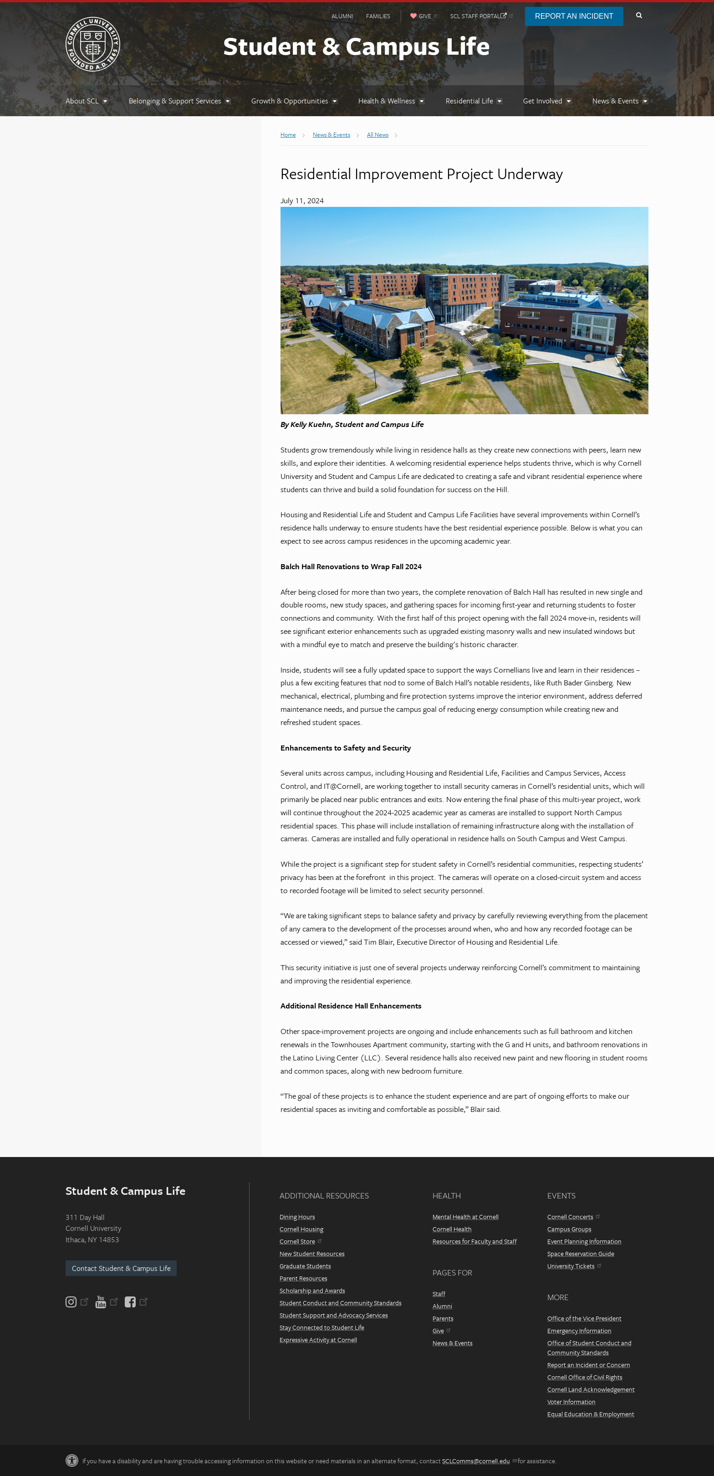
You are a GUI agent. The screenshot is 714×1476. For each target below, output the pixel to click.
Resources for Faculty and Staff (475, 1241)
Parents (443, 1318)
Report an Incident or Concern (588, 1364)
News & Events (453, 1342)
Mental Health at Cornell (466, 1216)
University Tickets (574, 1265)
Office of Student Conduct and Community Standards (589, 1347)
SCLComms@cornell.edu (479, 1461)
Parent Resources (303, 1278)
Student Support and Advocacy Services (334, 1315)
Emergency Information (579, 1330)
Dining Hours (297, 1216)
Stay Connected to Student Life (322, 1327)
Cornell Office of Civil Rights (584, 1377)
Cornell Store (300, 1241)
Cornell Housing (301, 1229)
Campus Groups (569, 1229)
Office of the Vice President (584, 1318)
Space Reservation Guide (580, 1253)
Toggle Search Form (638, 15)
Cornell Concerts (573, 1216)
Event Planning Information (584, 1241)
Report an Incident (574, 16)
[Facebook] (135, 1301)
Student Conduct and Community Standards (341, 1302)
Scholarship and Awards (312, 1290)
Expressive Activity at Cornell (318, 1339)
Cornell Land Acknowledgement (591, 1389)
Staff (439, 1293)
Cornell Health (452, 1229)
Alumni (342, 16)
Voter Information (571, 1401)
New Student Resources (312, 1253)
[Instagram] (78, 1301)
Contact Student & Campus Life (121, 1268)
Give (441, 1330)
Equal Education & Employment (590, 1414)
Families (378, 16)
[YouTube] (107, 1301)
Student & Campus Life (356, 45)
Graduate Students (305, 1265)
